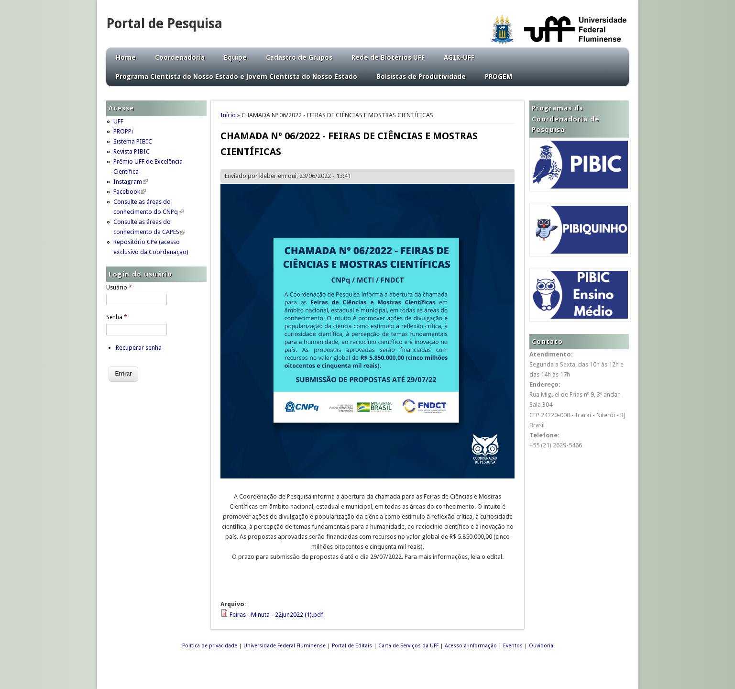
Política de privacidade (209, 646)
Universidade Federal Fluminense (284, 646)
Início (228, 115)
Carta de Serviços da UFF (408, 646)
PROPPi (123, 131)
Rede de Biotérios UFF (388, 57)
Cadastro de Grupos (299, 57)
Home (126, 57)
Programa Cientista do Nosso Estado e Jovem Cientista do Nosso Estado (236, 76)
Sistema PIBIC (132, 141)
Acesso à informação (471, 646)
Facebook (129, 191)
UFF (118, 121)
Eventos (513, 646)
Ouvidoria (541, 646)
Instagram (130, 181)
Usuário (119, 287)
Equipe (235, 57)
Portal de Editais (352, 646)
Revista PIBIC (131, 151)
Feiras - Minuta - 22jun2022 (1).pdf (276, 614)
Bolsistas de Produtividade (421, 76)
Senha (116, 317)
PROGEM (498, 76)
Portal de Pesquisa (164, 24)
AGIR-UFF (459, 57)
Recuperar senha (139, 347)
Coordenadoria (180, 57)
